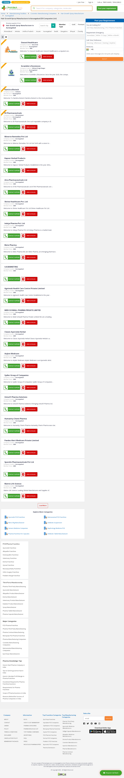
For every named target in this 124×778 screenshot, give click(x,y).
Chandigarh (81, 31)
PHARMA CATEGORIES (30, 725)
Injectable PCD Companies (51, 722)
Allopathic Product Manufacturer (13, 593)
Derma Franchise (8, 562)
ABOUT (6, 719)
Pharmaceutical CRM (21, 2)
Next (104, 59)
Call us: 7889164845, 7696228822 (109, 2)
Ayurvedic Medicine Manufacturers (68, 727)
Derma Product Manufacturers (72, 739)
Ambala (17, 31)
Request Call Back (110, 773)
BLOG (25, 719)
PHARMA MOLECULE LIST (31, 729)
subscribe (108, 718)
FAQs (25, 738)
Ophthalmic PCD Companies (51, 725)
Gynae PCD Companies (50, 732)
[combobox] (61, 8)
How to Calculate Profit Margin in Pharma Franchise (13, 677)
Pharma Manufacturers (69, 749)
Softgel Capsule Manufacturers (72, 731)
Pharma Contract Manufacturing (13, 632)
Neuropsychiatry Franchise (12, 569)
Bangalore (64, 31)
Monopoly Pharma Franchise (51, 729)
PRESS (25, 741)
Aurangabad (47, 31)
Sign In (90, 2)
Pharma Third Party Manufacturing (14, 586)
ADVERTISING (27, 735)
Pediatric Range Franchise (11, 576)
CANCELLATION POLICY (11, 738)
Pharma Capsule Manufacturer (13, 614)
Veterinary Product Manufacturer (14, 600)
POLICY (6, 729)
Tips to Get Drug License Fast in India (13, 672)
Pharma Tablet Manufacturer (12, 611)
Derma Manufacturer (10, 597)
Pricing (6, 2)
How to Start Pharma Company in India (14, 666)
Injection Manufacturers (70, 745)
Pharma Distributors (49, 747)
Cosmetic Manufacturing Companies (11, 644)
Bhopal (72, 31)
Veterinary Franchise (10, 558)
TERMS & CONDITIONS (10, 732)
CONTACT (7, 722)
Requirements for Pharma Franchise (11, 688)
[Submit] (33, 8)
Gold (73, 24)
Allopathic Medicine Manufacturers (68, 735)
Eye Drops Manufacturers (11, 654)
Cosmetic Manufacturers (70, 742)
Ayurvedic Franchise (9, 548)
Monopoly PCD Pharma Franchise (14, 636)
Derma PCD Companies (50, 738)
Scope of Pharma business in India (14, 693)
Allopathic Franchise (9, 551)
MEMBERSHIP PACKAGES (11, 741)
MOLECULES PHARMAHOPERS (32, 744)
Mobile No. (89, 47)
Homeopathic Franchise (10, 555)
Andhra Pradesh (27, 31)
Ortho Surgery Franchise (11, 572)
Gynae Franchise (8, 565)
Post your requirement (107, 8)
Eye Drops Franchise (49, 719)
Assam (38, 31)
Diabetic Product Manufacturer (13, 604)
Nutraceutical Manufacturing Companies (12, 649)
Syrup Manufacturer (9, 607)
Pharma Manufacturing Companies (14, 639)
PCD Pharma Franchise (10, 625)
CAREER (6, 725)
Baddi (56, 31)
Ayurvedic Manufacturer (11, 590)
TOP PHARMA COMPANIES (31, 732)
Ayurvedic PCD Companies (51, 744)
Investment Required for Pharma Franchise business (14, 683)
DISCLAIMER (7, 735)
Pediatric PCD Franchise (50, 741)
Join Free (80, 2)
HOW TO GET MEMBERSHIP (32, 722)
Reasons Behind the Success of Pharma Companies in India (13, 697)
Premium (80, 24)
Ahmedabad (8, 31)
